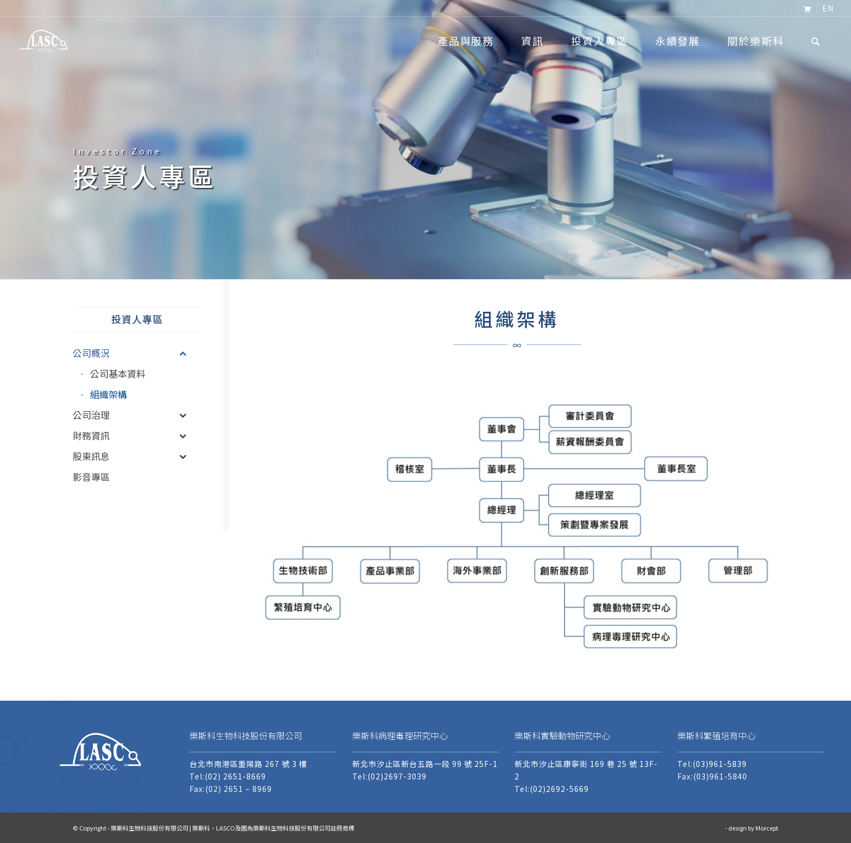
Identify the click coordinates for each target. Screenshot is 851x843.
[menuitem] (807, 9)
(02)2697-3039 (397, 776)
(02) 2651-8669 (235, 776)
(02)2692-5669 (559, 788)
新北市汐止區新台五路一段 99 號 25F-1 (425, 763)
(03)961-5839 (720, 763)
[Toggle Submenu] (182, 353)
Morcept (766, 827)
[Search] (816, 41)
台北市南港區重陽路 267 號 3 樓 (248, 763)
